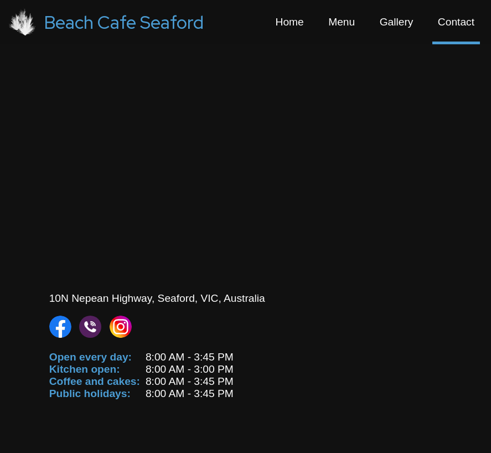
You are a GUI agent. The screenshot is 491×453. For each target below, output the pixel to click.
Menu (341, 22)
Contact (456, 22)
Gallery (397, 22)
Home (290, 22)
